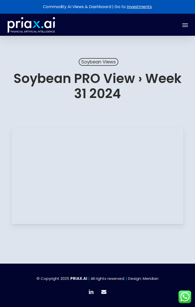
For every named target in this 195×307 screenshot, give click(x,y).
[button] (185, 24)
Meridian (150, 278)
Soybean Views (98, 62)
